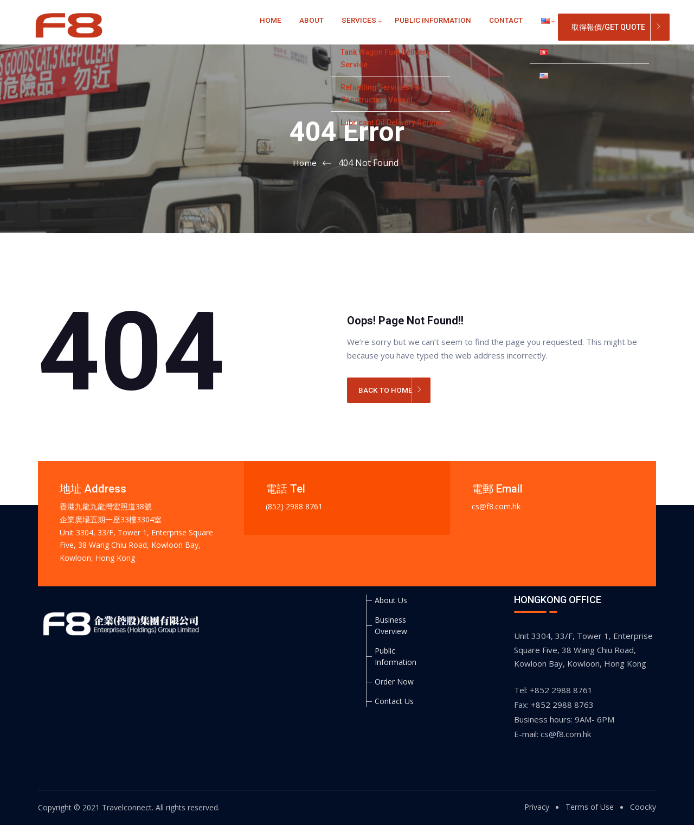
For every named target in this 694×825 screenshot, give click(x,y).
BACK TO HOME (388, 391)
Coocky (643, 807)
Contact (471, 27)
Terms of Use (590, 807)
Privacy (536, 807)
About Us (391, 600)
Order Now (394, 681)
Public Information (406, 27)
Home (269, 27)
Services (342, 27)
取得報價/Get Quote (608, 27)
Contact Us (394, 701)
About (302, 27)
